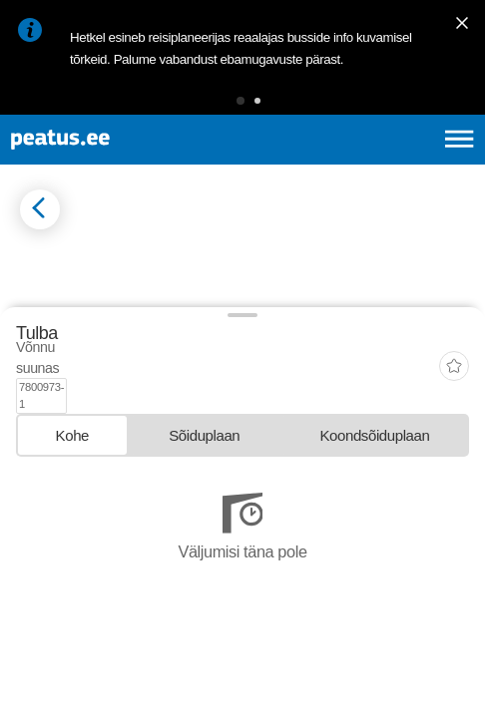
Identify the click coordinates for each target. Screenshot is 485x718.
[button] (240, 101)
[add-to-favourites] (454, 547)
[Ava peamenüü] (459, 139)
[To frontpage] (117, 140)
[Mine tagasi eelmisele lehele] (40, 209)
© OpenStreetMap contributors (155, 490)
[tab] (72, 596)
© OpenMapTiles (51, 490)
